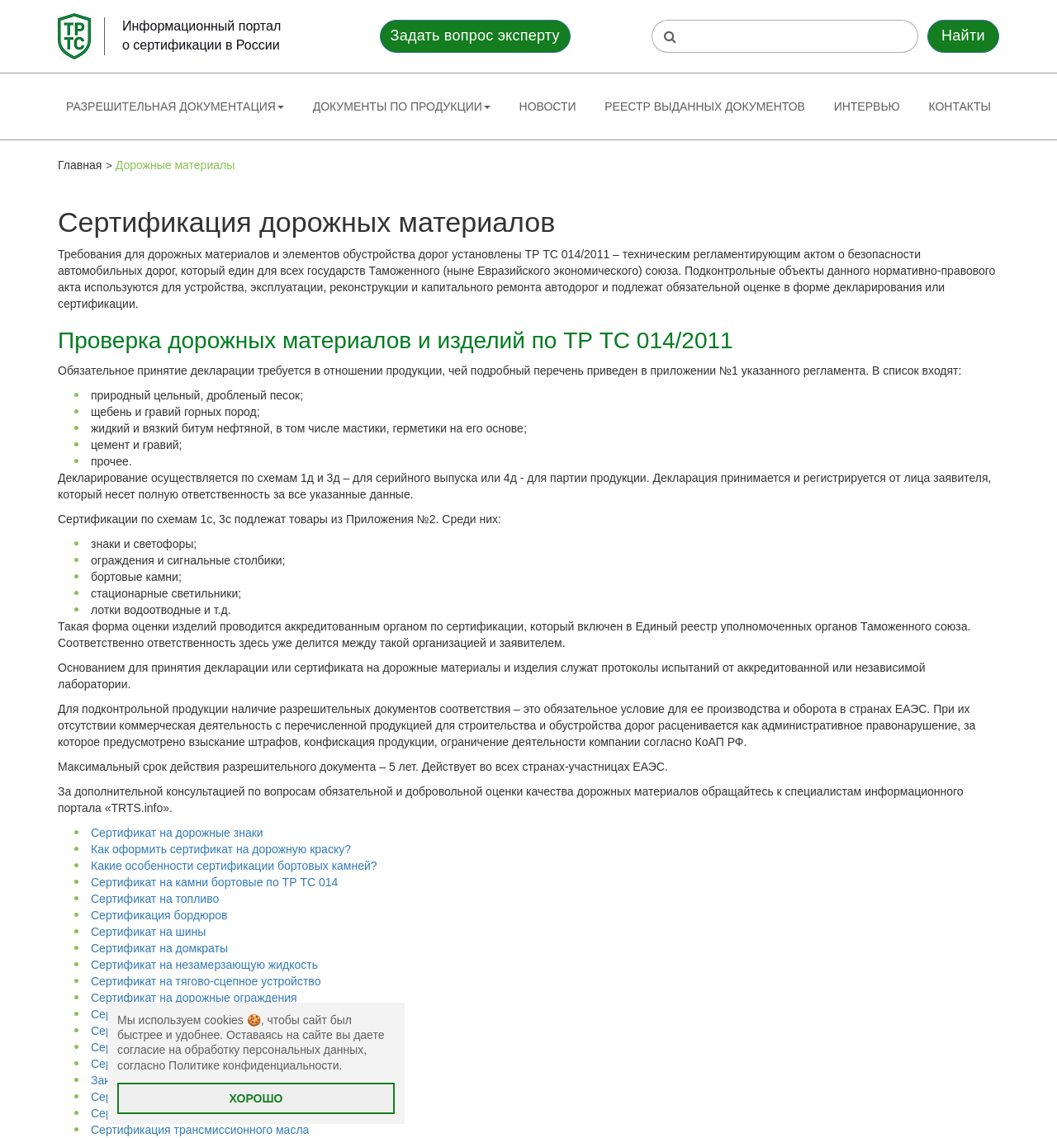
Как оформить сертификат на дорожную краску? (221, 849)
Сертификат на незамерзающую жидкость (204, 964)
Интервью (867, 106)
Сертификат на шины (148, 931)
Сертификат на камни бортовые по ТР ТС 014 (214, 882)
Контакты (959, 106)
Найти (963, 35)
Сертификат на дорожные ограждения (194, 997)
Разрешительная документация (175, 106)
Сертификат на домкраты (159, 948)
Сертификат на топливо (155, 898)
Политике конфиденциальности (253, 1065)
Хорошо (256, 1098)
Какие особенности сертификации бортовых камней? (234, 865)
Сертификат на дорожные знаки (177, 832)
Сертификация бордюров (159, 915)
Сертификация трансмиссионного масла (200, 1129)
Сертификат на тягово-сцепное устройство (205, 981)
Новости (547, 106)
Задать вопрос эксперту (475, 35)
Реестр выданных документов (704, 106)
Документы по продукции (402, 106)
